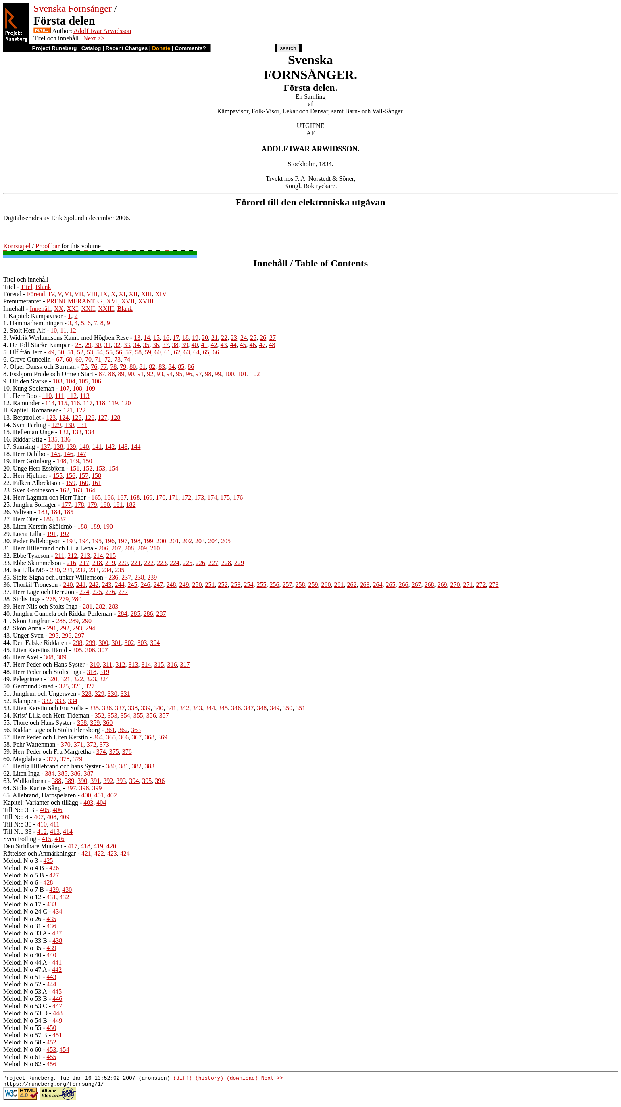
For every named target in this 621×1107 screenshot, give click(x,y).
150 (87, 461)
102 (255, 373)
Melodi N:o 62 (22, 1064)
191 (51, 533)
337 (120, 708)
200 (161, 541)
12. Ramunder (21, 403)
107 (64, 388)
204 (213, 541)
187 (61, 519)
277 (123, 591)
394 (134, 780)
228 (226, 562)
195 (97, 541)
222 (149, 562)
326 (76, 686)
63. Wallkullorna (24, 780)
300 (103, 642)
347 (249, 708)
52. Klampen (20, 700)
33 (127, 344)
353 (112, 715)
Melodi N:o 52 (22, 984)
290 (87, 620)
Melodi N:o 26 (22, 918)
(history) (209, 1078)
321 (65, 679)
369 (162, 737)
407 (39, 817)
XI (122, 294)
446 (57, 998)
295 (53, 635)
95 (179, 373)
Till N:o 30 (17, 824)
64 (196, 352)
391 (95, 780)
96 (188, 373)
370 (66, 744)
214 (98, 555)
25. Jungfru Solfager (29, 504)
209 (142, 548)
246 (145, 584)
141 (97, 446)
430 (67, 889)
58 (138, 352)
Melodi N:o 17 (22, 904)
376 (127, 751)
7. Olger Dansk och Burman (39, 366)
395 (147, 780)
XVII (128, 301)
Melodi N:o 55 (22, 1027)
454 (64, 1049)
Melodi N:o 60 (22, 1049)
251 (210, 584)
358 (82, 722)
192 (64, 533)
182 (130, 504)
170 (160, 497)
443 (51, 976)
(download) (242, 1078)
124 (64, 417)
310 (95, 664)
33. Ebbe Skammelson (32, 562)
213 (85, 555)
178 (79, 504)
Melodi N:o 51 (22, 976)
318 (91, 671)
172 (186, 497)
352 (99, 715)
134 (89, 432)
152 (87, 468)
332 (47, 700)
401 (99, 795)
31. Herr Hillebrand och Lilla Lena (48, 548)
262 (352, 584)
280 (76, 599)
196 (110, 541)
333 (60, 700)
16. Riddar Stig (22, 439)
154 (113, 468)
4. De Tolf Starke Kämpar (36, 344)
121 (68, 410)
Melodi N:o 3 (20, 860)
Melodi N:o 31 (22, 926)
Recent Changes (127, 48)
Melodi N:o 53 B (25, 998)
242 (94, 584)
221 (136, 562)
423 (112, 853)
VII (78, 294)
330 (112, 693)
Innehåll (13, 308)
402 (112, 795)
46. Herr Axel (21, 657)
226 (200, 562)
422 (99, 853)
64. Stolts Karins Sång (32, 788)
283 (113, 606)
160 (83, 482)
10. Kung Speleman (28, 388)
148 (62, 461)
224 (174, 562)
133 (76, 432)
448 (58, 1013)
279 (64, 599)
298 (77, 642)
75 (84, 366)
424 (125, 853)
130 (69, 424)
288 (61, 620)
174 (212, 497)
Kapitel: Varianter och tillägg (40, 802)
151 (74, 468)
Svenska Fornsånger (72, 8)
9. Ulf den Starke (25, 381)
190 (108, 526)
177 (66, 504)
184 (55, 512)
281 (87, 606)
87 (101, 373)
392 (108, 780)
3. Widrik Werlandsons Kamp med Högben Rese (66, 337)
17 (176, 337)
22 (224, 337)
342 (184, 708)
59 (148, 352)
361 (110, 729)
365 (111, 737)
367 (137, 737)
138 (58, 446)
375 (114, 751)
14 (147, 337)
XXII (88, 308)
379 (77, 758)
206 (103, 548)
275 (97, 591)
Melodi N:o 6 (20, 882)
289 (74, 620)
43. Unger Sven (23, 635)
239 (152, 577)
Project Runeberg (54, 48)
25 (253, 337)
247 (158, 584)
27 (272, 337)
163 (77, 490)
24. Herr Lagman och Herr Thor (44, 497)
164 (90, 490)
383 (149, 766)
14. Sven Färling (24, 424)
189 (95, 526)
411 (54, 824)
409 (64, 817)
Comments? (190, 48)
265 (391, 584)
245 (133, 584)
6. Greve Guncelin (27, 359)
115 (62, 403)
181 (118, 504)
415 (47, 838)
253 (236, 584)
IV (51, 294)
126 (89, 417)
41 (204, 344)
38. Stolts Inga (22, 599)
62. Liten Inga (21, 773)
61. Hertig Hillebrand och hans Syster (52, 766)
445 (57, 991)
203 (200, 541)
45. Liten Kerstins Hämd (35, 650)
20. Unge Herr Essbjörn (34, 468)
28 (78, 344)
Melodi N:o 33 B (25, 940)
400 (86, 795)
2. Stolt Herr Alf (24, 330)
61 (167, 352)
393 (121, 780)
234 (106, 570)
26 (263, 337)
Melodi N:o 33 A (25, 933)
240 (68, 584)
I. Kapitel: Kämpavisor (33, 315)
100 (229, 373)
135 (53, 439)
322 (78, 679)
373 (104, 744)
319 (104, 671)
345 (223, 708)
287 (161, 613)
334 (72, 700)
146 (68, 453)
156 (70, 475)
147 (81, 453)
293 (77, 628)
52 (80, 352)
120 (126, 403)
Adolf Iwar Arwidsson (102, 30)
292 (64, 628)
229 (239, 562)
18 (185, 337)
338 (133, 708)
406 (58, 809)
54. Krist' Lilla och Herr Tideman (46, 715)
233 (93, 570)
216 (71, 562)
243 (107, 584)
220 (123, 562)
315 (159, 664)
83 (161, 366)
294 (90, 628)
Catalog (91, 48)
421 (86, 853)
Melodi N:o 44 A (25, 962)
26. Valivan (18, 512)
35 (146, 344)
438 (57, 940)
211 (59, 555)
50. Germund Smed (28, 686)
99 (218, 373)
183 (43, 512)
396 (160, 780)
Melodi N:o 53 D (25, 1013)
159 (70, 482)
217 (84, 562)
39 (185, 344)
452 (51, 1042)
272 (481, 584)
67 (59, 359)
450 (51, 1027)
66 (216, 352)
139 (71, 446)
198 (135, 541)
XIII (146, 294)
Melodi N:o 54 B (25, 1020)
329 (99, 693)
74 (127, 359)
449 (57, 1020)
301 (116, 642)
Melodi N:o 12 (22, 897)
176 (238, 497)
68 (69, 359)
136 (66, 439)
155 (58, 475)
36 (156, 344)
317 (185, 664)
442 (57, 969)
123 (51, 417)
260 (326, 584)
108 (77, 388)
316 (172, 664)
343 (197, 708)
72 (107, 359)
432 (64, 897)
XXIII (106, 308)
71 (98, 359)
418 (85, 846)
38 (175, 344)
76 (94, 366)
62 (177, 352)
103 (58, 381)
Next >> (94, 38)
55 (109, 352)
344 (210, 708)
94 (169, 373)
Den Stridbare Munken (33, 846)
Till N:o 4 (16, 817)
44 (233, 344)
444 (51, 984)
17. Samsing (19, 446)
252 (223, 584)
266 (403, 584)
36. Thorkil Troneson (30, 584)
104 (70, 381)
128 (115, 417)
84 (171, 366)
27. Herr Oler (20, 519)
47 (262, 344)
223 (162, 562)
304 (155, 642)
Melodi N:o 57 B (25, 1035)
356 (151, 715)
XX (58, 308)
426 (54, 867)
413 (55, 831)
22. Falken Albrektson (31, 482)
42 (214, 344)
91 (140, 373)
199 (148, 541)
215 (111, 555)
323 (91, 679)
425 (48, 860)
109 (90, 388)
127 (102, 417)
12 (73, 330)
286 (148, 613)
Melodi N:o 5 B (23, 875)
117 (87, 403)
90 (130, 373)
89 (121, 373)
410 (42, 824)
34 (136, 344)
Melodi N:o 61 (22, 1056)
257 (287, 584)
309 (62, 657)
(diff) (182, 1078)
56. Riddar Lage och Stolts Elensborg (51, 729)
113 (84, 395)
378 (64, 758)
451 (57, 1035)
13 (137, 337)
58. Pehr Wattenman (29, 744)
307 (103, 650)
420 (111, 846)
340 (158, 708)
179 (92, 504)
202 (187, 541)
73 (117, 359)
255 (262, 584)
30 (98, 344)
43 (224, 344)
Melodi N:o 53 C (25, 1005)
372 (91, 744)
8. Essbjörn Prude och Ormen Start (48, 373)
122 (80, 410)
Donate (161, 48)
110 (47, 395)
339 (145, 708)
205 (226, 541)
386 (76, 773)
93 (159, 373)
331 (125, 693)
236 (113, 577)
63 (186, 352)
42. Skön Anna (22, 628)
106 (96, 381)
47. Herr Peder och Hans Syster (44, 664)
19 (195, 337)
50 (61, 352)
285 (135, 613)
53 (90, 352)
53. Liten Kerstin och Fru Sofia (43, 708)
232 (80, 570)
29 (88, 344)
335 (94, 708)
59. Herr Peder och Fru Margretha (47, 751)
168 (135, 497)
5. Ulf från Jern (23, 352)
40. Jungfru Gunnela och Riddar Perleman (57, 613)
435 (51, 918)
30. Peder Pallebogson (32, 541)
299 (90, 642)
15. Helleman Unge (28, 432)
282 (100, 606)
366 (124, 737)
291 (51, 628)
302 (129, 642)
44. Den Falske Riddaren (35, 642)
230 (55, 570)
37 (166, 344)
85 (181, 366)
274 (84, 591)
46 (253, 344)
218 (97, 562)
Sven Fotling (19, 838)
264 (378, 584)
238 (139, 577)
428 (48, 882)
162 (64, 490)
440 (51, 955)
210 (155, 548)
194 (84, 541)
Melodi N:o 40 (22, 955)
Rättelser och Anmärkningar (39, 853)
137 (45, 446)
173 (199, 497)
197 (122, 541)
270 (455, 584)
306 (90, 650)
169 (147, 497)
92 (150, 373)
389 (69, 780)
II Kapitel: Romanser (30, 410)
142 (110, 446)
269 (442, 584)
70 (88, 359)
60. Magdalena (22, 758)
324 (104, 679)
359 (95, 722)
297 (79, 635)
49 (51, 352)
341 (171, 708)
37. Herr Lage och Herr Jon (38, 591)
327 (89, 686)
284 (122, 613)
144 (135, 446)
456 (51, 1064)
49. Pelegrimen (22, 679)
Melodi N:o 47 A (25, 969)
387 (89, 773)
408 (51, 817)
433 (51, 904)
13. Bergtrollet (22, 417)
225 (187, 562)
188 (82, 526)
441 (57, 962)
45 (243, 344)
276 (110, 591)
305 (77, 650)
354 (125, 715)
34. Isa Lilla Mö (24, 570)
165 (96, 497)
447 (57, 1005)
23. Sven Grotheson (28, 490)
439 (51, 947)
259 (313, 584)
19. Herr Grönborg (27, 461)
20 (205, 337)
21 (214, 337)
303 (142, 642)
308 (49, 657)
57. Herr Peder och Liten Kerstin (45, 737)
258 (300, 584)
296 (66, 635)
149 (74, 461)
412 (42, 831)
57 (128, 352)
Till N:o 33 (17, 831)
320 (52, 679)
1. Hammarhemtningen (33, 323)
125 (76, 417)
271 (468, 584)
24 (243, 337)
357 (164, 715)
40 (195, 344)
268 (429, 584)
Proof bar (47, 246)
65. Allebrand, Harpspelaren (39, 795)
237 (126, 577)
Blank (43, 286)
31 (107, 344)
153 (100, 468)
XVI (112, 301)
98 (208, 373)
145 (55, 453)
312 (120, 664)
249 (184, 584)
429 (54, 889)
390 (82, 780)
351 (300, 708)
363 (136, 729)
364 (98, 737)
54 (99, 352)
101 (242, 373)
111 (59, 395)
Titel (9, 286)
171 (173, 497)
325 (64, 686)
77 (103, 366)
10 (53, 330)
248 (171, 584)
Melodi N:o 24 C (25, 911)
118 (100, 403)
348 (262, 708)
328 (87, 693)
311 (107, 664)
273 (494, 584)
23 (234, 337)
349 (274, 708)
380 (111, 766)
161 (96, 482)
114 (49, 403)
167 (122, 497)
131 (82, 424)
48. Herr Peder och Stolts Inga (42, 671)
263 (365, 584)
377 (51, 758)
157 (83, 475)
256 (274, 584)
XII (133, 294)
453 (51, 1049)
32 (117, 344)
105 (83, 381)
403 (88, 802)
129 (56, 424)
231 (68, 570)
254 (249, 584)
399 (97, 788)
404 (101, 802)
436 (51, 926)
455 (51, 1056)
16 (166, 337)
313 (133, 664)
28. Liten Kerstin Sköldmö (37, 526)
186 (48, 519)
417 (72, 846)
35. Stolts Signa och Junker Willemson (53, 577)
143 (122, 446)
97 (198, 373)
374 (101, 751)
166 (109, 497)
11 (63, 330)
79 (123, 366)
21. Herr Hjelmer (25, 475)
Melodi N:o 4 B (23, 867)
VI (68, 294)
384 (50, 773)
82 (152, 366)
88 (111, 373)
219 (110, 562)
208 (129, 548)
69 (78, 359)
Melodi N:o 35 (22, 947)
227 (213, 562)
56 (119, 352)
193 (71, 541)
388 (56, 780)
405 (45, 809)
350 (287, 708)
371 (78, 744)
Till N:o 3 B (18, 809)
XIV (161, 294)
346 (236, 708)
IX (104, 294)
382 (137, 766)
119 (113, 403)
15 (156, 337)
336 (107, 708)
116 (75, 403)
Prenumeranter (22, 301)
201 (174, 541)
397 (71, 788)
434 (57, 911)
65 (206, 352)
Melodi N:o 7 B (23, 889)
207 (116, 548)
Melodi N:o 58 (22, 1042)
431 (51, 897)
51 (70, 352)
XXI (72, 308)
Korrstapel (17, 246)
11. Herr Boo (20, 395)
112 (72, 395)
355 (138, 715)
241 (81, 584)
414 (68, 831)
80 (132, 366)
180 (105, 504)
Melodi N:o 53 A (25, 991)
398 (84, 788)
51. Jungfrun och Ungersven (39, 693)
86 (191, 366)
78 (113, 366)
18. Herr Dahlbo (24, 453)
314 (146, 664)
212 (72, 555)
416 (60, 838)
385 (63, 773)
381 (124, 766)
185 (68, 512)
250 (197, 584)
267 (416, 584)
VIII (92, 294)
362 (123, 729)
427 (54, 875)
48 (272, 344)
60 (157, 352)
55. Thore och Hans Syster (37, 722)
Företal (12, 294)
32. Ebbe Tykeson (26, 555)
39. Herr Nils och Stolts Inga (40, 606)
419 (98, 846)
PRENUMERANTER (75, 301)
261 (339, 584)
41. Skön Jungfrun (27, 620)
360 (108, 722)
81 (142, 366)
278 (51, 599)
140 (84, 446)
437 (57, 933)
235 (119, 570)
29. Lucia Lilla (22, 533)
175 (225, 497)
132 (64, 432)
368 (149, 737)
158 (96, 475)
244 (120, 584)
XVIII (146, 301)
